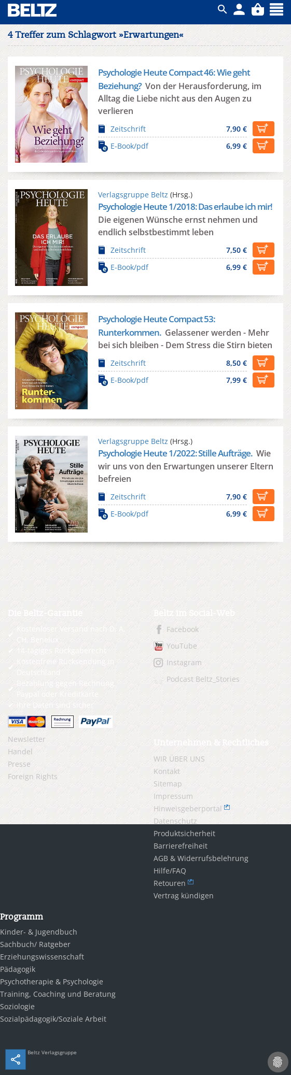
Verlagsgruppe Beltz (133, 194)
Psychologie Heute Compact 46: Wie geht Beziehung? (174, 79)
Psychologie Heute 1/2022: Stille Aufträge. (176, 453)
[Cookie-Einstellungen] (278, 1062)
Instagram (184, 662)
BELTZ (33, 10)
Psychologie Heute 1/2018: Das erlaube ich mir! (185, 206)
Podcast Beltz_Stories (203, 679)
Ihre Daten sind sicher (55, 705)
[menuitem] (73, 739)
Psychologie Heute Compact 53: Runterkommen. (156, 325)
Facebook (183, 629)
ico (222, 9)
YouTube (182, 646)
